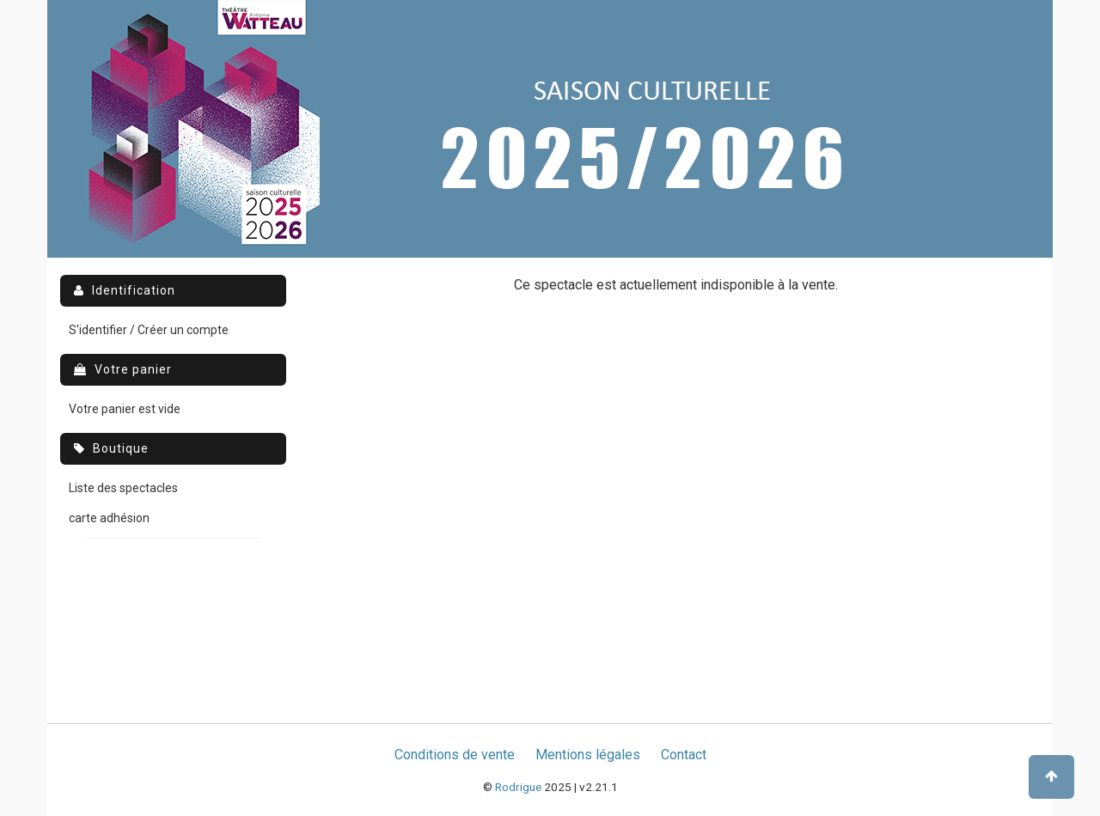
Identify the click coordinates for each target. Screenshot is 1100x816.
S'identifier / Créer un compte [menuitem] (149, 330)
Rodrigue (518, 787)
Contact (683, 754)
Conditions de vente (454, 754)
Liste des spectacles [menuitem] (123, 488)
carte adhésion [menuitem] (109, 518)
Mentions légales (587, 754)
